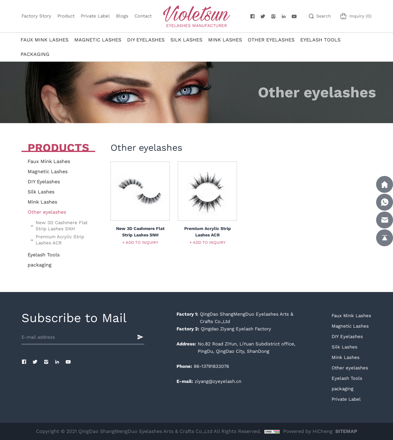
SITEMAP (346, 431)
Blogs (122, 16)
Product (66, 16)
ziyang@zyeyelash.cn (218, 381)
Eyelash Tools (320, 40)
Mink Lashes (225, 40)
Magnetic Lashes (97, 40)
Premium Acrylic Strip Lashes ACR (60, 240)
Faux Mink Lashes (44, 40)
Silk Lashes (186, 40)
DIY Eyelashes (146, 40)
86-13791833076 (211, 366)
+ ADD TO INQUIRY (140, 242)
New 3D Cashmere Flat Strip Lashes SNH (62, 226)
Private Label (95, 16)
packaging (35, 54)
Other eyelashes (271, 40)
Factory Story (36, 16)
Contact (143, 16)
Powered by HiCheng (308, 431)
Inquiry (360, 16)
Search (323, 16)
